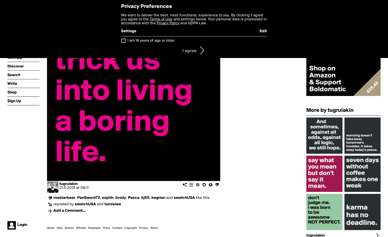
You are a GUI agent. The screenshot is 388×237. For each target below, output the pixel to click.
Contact (117, 228)
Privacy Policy (168, 23)
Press (106, 228)
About (50, 228)
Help (60, 228)
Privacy (143, 228)
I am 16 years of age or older (151, 41)
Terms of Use (161, 19)
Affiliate (81, 228)
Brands (69, 228)
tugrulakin (68, 184)
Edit (263, 31)
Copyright (130, 228)
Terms (154, 228)
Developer (94, 228)
